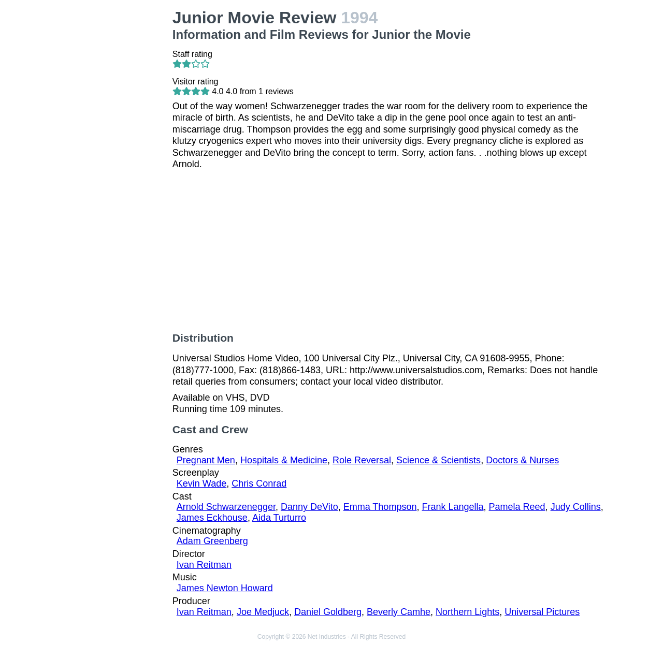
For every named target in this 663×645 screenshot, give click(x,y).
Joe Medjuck (263, 612)
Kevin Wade (201, 483)
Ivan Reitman (204, 565)
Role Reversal (362, 460)
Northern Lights (467, 612)
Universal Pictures (542, 612)
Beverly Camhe (398, 612)
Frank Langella (452, 507)
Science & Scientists (438, 460)
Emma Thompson (380, 507)
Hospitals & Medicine (283, 460)
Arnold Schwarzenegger (226, 507)
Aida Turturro (279, 517)
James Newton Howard (225, 588)
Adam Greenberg (212, 541)
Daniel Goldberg (328, 612)
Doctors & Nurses (522, 460)
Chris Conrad (259, 483)
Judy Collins (576, 507)
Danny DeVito (309, 507)
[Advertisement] (116, 163)
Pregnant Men (206, 460)
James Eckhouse (212, 517)
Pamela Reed (517, 507)
